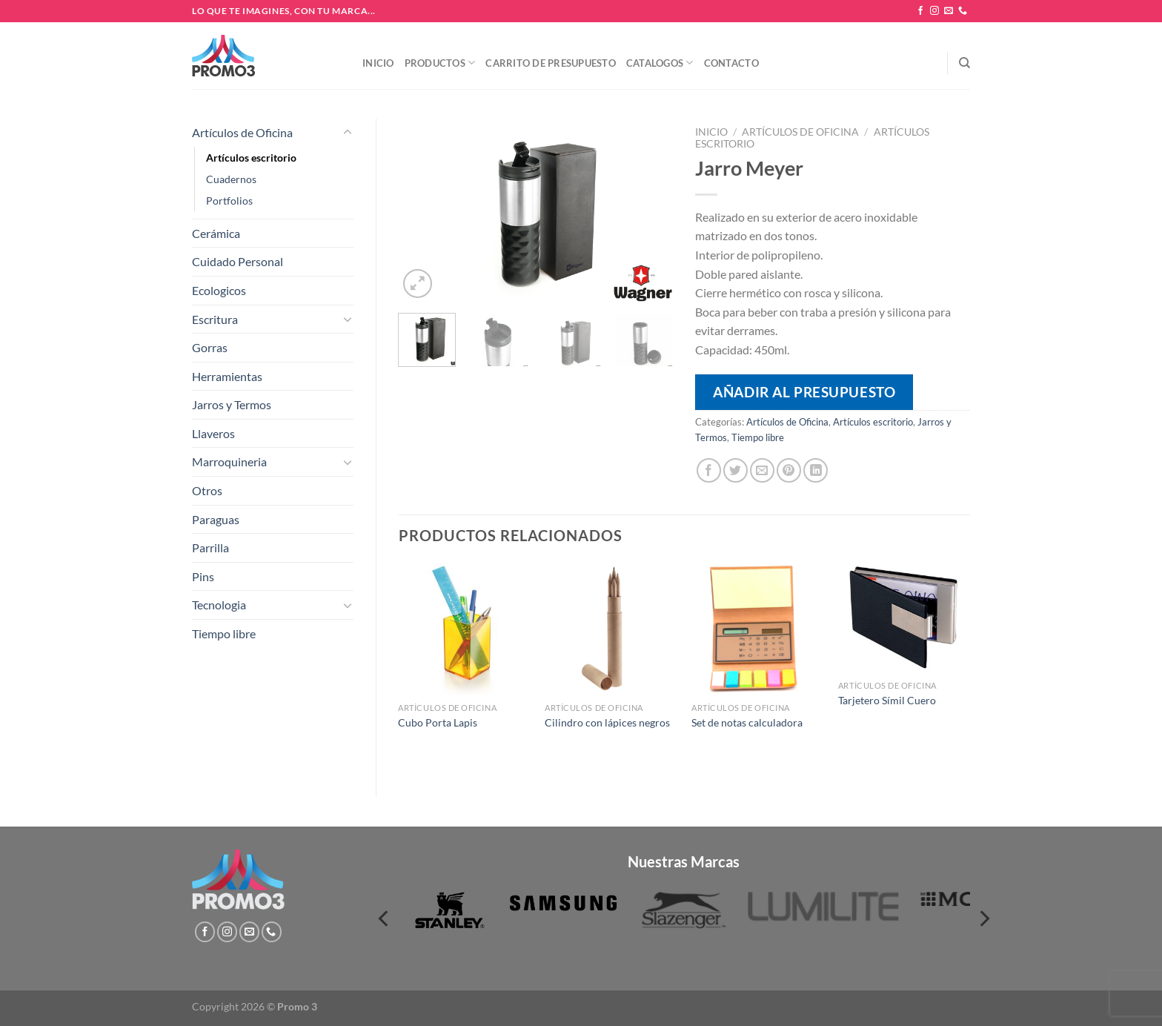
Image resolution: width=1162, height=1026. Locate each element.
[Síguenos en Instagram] (934, 11)
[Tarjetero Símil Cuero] (904, 618)
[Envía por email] (762, 470)
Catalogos (660, 63)
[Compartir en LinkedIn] (815, 470)
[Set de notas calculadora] (757, 629)
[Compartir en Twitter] (735, 470)
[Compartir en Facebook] (709, 470)
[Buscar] (964, 63)
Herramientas (227, 376)
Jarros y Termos (231, 404)
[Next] (983, 918)
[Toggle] (347, 133)
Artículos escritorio (251, 157)
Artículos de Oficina (242, 132)
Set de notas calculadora (747, 722)
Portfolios (229, 200)
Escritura (215, 319)
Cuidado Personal (237, 261)
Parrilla (210, 547)
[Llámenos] (962, 11)
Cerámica (216, 233)
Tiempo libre (224, 633)
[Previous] (384, 918)
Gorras (210, 347)
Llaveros (213, 433)
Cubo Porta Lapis (437, 722)
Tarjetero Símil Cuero (887, 700)
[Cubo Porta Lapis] (464, 629)
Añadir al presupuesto (804, 391)
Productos (440, 63)
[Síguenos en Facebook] (920, 11)
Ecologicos (219, 290)
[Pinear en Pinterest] (789, 470)
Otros (207, 490)
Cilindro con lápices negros (607, 722)
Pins (203, 576)
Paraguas (215, 519)
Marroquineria (229, 461)
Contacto (731, 63)
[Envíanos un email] (948, 11)
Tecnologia (219, 605)
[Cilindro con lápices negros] (611, 629)
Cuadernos (231, 179)
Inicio (378, 63)
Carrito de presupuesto (550, 63)
